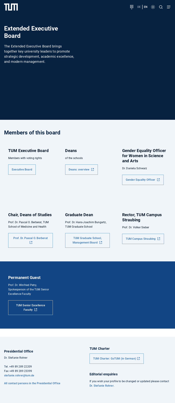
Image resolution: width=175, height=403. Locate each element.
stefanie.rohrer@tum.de (19, 375)
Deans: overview (79, 169)
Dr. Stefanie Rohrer (102, 385)
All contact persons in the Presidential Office (32, 383)
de (139, 7)
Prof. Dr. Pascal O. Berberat (30, 238)
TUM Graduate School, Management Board (87, 240)
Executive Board (22, 169)
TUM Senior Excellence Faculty (30, 307)
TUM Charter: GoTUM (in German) (114, 358)
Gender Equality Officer (141, 179)
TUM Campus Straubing (141, 238)
